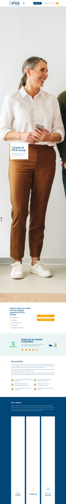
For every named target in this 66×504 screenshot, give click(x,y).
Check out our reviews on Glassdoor (31, 340)
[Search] (57, 3)
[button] (24, 3)
